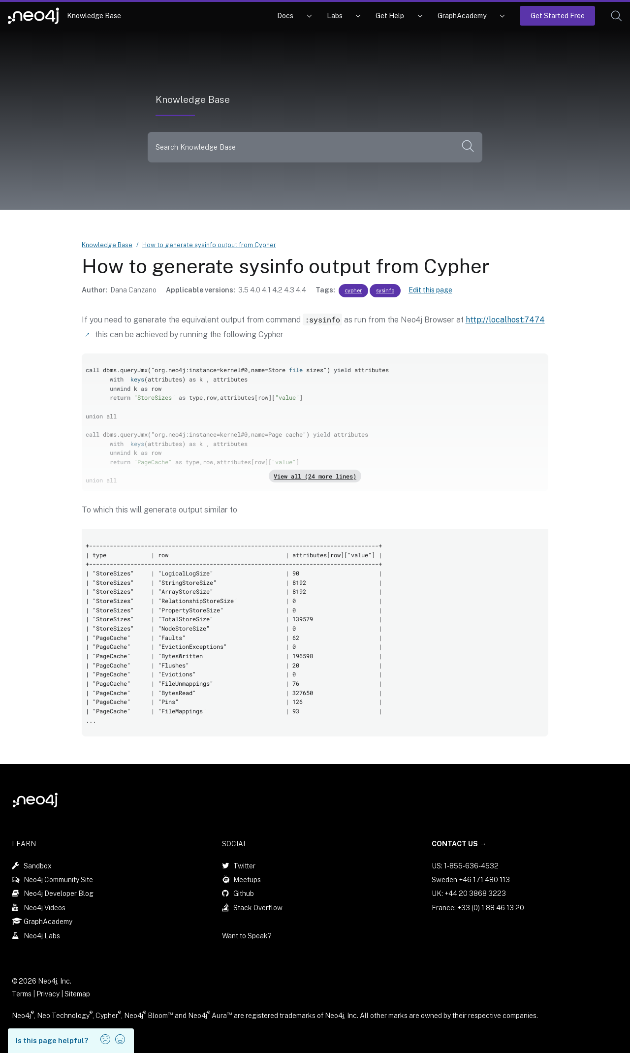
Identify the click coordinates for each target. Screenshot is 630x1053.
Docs (285, 15)
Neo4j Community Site (58, 879)
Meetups (247, 879)
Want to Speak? (247, 935)
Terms (22, 993)
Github (243, 893)
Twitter (244, 865)
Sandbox (38, 865)
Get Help (390, 15)
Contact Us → (459, 843)
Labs (335, 15)
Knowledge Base (94, 15)
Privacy (48, 993)
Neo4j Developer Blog (59, 893)
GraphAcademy (462, 15)
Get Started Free (558, 15)
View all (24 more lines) (315, 475)
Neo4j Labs (42, 935)
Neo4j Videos (44, 907)
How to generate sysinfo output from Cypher (209, 245)
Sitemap (77, 993)
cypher (353, 290)
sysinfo (385, 290)
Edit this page (430, 290)
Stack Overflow (258, 907)
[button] (616, 16)
